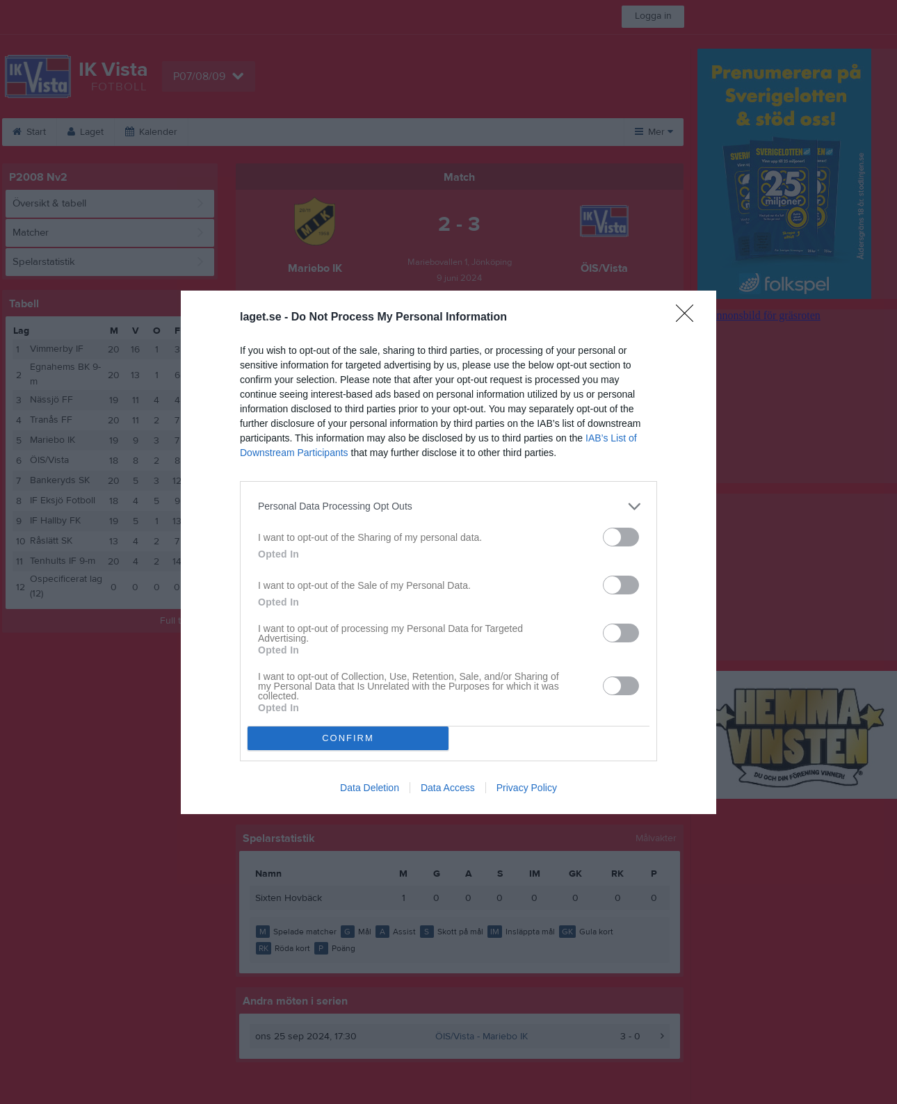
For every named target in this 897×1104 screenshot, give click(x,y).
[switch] (621, 537)
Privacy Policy (526, 787)
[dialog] (448, 552)
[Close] (689, 318)
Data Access (448, 787)
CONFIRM (348, 738)
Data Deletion (369, 787)
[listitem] (448, 506)
